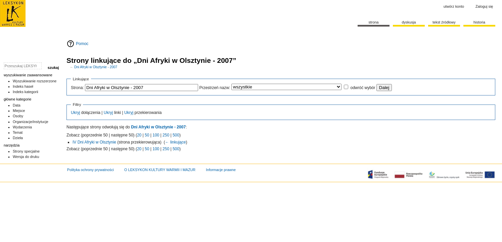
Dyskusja (409, 22)
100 (155, 135)
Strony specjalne (26, 151)
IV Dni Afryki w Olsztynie (94, 142)
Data (16, 105)
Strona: (77, 87)
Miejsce (19, 111)
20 (139, 135)
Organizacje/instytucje (30, 122)
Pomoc (82, 43)
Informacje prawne (221, 170)
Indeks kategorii (25, 92)
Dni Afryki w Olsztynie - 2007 (95, 67)
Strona (373, 22)
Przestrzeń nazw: (214, 87)
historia (479, 22)
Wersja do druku (26, 157)
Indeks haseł (23, 86)
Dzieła (18, 138)
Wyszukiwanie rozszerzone (35, 81)
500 (176, 135)
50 (147, 135)
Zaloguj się (484, 6)
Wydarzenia (22, 127)
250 (166, 135)
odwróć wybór (362, 87)
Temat (18, 132)
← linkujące (175, 142)
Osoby (18, 116)
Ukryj (75, 112)
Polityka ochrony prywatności (90, 170)
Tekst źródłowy (444, 22)
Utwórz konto (454, 6)
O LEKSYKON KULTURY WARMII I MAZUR (159, 170)
